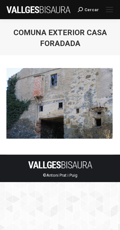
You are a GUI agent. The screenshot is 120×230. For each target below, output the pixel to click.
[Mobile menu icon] (109, 9)
